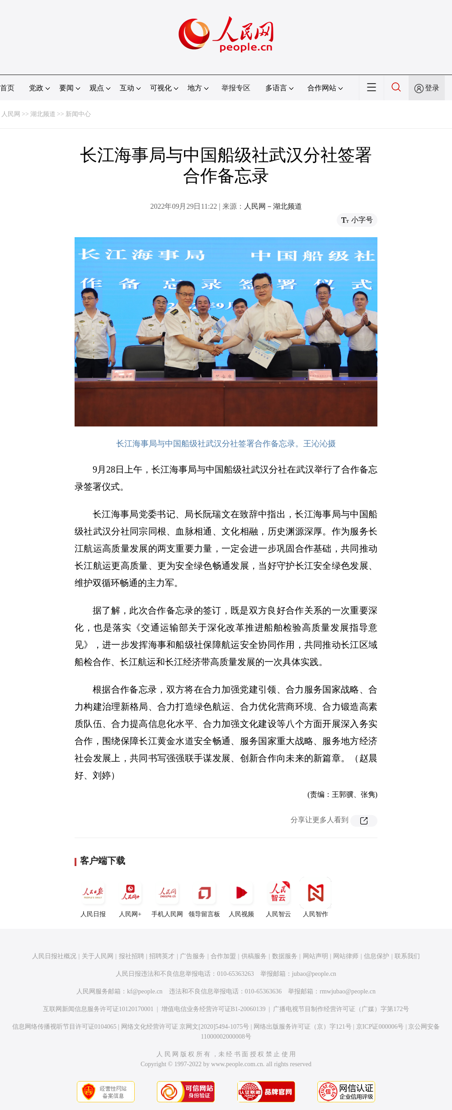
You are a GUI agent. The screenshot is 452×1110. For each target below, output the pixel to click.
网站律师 (345, 956)
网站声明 (315, 956)
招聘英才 (161, 956)
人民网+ (130, 897)
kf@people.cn (145, 991)
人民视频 (241, 897)
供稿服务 (254, 956)
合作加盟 (223, 956)
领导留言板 (204, 897)
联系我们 (407, 956)
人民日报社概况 (54, 956)
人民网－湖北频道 (273, 206)
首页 (7, 88)
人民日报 (93, 897)
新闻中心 (78, 114)
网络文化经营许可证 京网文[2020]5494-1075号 (185, 1026)
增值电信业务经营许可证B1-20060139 (213, 1009)
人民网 (10, 114)
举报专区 (235, 88)
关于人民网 (97, 956)
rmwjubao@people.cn (348, 991)
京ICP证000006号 (380, 1026)
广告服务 (192, 956)
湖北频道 (43, 114)
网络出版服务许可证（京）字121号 (303, 1026)
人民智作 (315, 897)
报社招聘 (131, 956)
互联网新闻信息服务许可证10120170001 (98, 1009)
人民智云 (278, 897)
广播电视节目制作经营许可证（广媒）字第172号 (341, 1009)
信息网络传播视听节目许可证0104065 (64, 1026)
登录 (432, 88)
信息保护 (376, 956)
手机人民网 (167, 897)
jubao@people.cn (314, 973)
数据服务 (284, 956)
